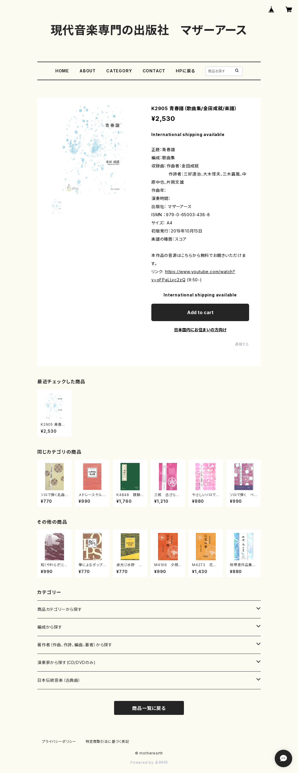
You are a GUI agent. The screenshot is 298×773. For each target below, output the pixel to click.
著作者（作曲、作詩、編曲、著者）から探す (74, 644)
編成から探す (49, 627)
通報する (242, 344)
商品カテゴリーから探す (59, 609)
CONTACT (154, 70)
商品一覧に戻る (149, 708)
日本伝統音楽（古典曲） (59, 680)
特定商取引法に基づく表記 (107, 741)
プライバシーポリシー (59, 741)
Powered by (149, 762)
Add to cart (200, 312)
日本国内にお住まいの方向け (200, 329)
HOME (62, 70)
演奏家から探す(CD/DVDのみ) (66, 662)
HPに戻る (185, 70)
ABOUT (87, 70)
